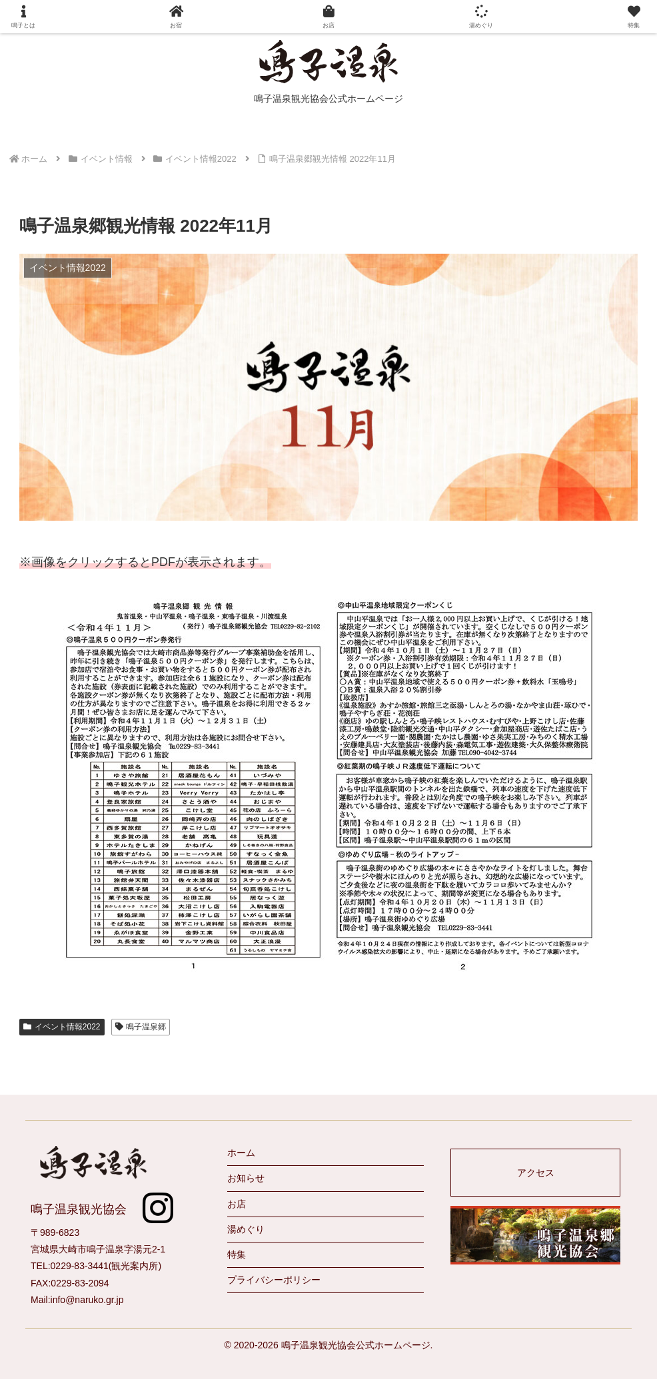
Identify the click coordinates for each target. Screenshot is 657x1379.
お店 (236, 1204)
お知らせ (246, 1178)
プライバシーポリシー (274, 1279)
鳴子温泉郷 (141, 1026)
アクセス (535, 1172)
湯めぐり (246, 1229)
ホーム (241, 1152)
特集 (236, 1254)
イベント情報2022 (62, 1026)
